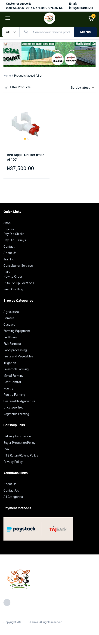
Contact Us (11, 490)
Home (7, 75)
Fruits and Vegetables (18, 356)
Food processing (15, 350)
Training (8, 259)
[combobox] (82, 88)
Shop (7, 223)
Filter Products (17, 87)
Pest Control (12, 382)
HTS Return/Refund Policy (20, 455)
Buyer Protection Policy (19, 442)
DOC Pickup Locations (18, 283)
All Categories (13, 497)
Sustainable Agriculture (19, 401)
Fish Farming (12, 343)
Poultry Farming (14, 394)
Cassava (9, 324)
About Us (9, 253)
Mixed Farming (13, 375)
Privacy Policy (13, 461)
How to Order (12, 276)
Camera (8, 318)
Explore (8, 229)
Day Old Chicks (13, 234)
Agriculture (11, 312)
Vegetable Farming (16, 414)
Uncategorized (13, 407)
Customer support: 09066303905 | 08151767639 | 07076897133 (34, 5)
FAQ (6, 449)
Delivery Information (17, 436)
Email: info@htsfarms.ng (81, 5)
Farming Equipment (16, 331)
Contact (9, 246)
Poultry (8, 388)
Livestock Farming (16, 369)
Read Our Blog (13, 289)
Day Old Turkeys (14, 240)
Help (6, 272)
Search (85, 32)
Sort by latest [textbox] (80, 87)
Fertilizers (10, 337)
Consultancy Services (18, 265)
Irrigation (9, 363)
